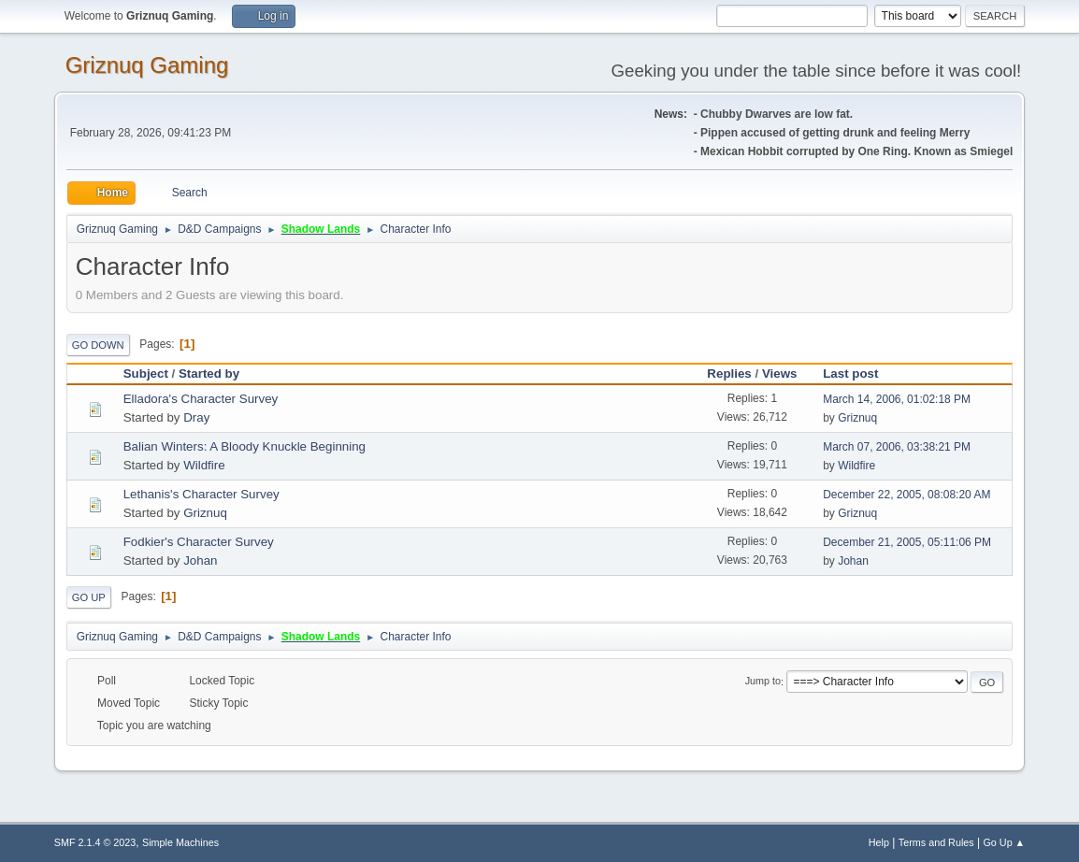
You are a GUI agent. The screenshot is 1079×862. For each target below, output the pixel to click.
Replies (729, 373)
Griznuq (857, 417)
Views (780, 373)
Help (879, 842)
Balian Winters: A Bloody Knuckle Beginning (244, 446)
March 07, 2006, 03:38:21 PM (897, 446)
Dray (196, 417)
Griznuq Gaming (147, 65)
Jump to (763, 681)
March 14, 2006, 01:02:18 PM (897, 399)
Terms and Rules (936, 842)
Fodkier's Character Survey (198, 542)
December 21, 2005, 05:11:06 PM (907, 542)
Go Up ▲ (1004, 842)
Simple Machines (180, 842)
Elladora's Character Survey (201, 399)
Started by (209, 373)
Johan (200, 560)
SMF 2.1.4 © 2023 (95, 842)
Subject (145, 373)
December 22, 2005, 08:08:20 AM (906, 494)
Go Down (98, 345)
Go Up (89, 597)
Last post (859, 373)
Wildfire (203, 465)
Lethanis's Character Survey (201, 494)
